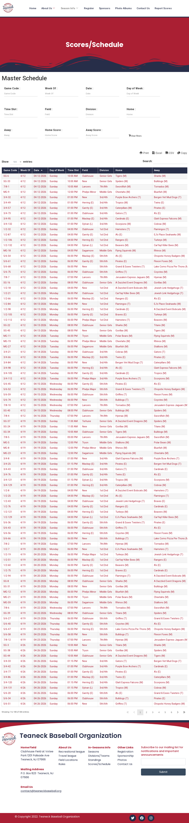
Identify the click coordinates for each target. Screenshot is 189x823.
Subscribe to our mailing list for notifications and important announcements (162, 751)
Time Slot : (11, 109)
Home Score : (53, 130)
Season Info (69, 8)
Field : (48, 109)
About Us (48, 8)
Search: (165, 161)
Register (89, 8)
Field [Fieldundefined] (85, 170)
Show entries (17, 162)
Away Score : (94, 130)
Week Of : (51, 88)
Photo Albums (123, 8)
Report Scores (163, 8)
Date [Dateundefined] (36, 170)
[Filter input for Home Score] (61, 135)
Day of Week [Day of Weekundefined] (57, 170)
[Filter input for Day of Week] (143, 93)
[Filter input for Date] (102, 93)
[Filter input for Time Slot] (21, 114)
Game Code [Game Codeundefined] (10, 170)
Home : (131, 109)
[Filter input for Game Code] (21, 93)
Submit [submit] (163, 772)
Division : (91, 109)
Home (32, 8)
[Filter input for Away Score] (102, 135)
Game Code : (12, 88)
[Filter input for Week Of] (61, 93)
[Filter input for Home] (143, 114)
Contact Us (143, 8)
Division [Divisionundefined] (104, 170)
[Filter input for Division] (102, 114)
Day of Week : (135, 88)
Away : (8, 130)
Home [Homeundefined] (119, 170)
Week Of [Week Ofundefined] (25, 170)
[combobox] (16, 162)
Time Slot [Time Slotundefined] (73, 170)
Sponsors (104, 8)
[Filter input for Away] (21, 135)
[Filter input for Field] (61, 114)
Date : (89, 88)
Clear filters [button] (136, 136)
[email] (163, 761)
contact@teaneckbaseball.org (41, 791)
